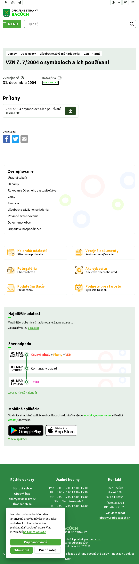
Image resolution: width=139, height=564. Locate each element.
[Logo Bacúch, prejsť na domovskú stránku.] (69, 13)
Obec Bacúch (80, 525)
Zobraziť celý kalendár (22, 375)
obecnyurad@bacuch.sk (114, 501)
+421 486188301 (114, 496)
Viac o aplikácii (17, 422)
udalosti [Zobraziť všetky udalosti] (33, 311)
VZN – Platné (50, 65)
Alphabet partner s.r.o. (86, 522)
